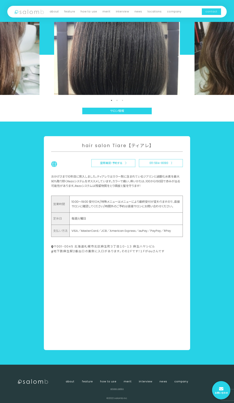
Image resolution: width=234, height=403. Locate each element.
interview (122, 11)
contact (211, 11)
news (138, 11)
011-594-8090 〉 (161, 163)
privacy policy (117, 388)
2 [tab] (117, 100)
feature (69, 11)
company (174, 11)
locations (155, 11)
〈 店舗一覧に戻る (63, 341)
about (54, 11)
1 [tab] (111, 100)
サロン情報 (117, 111)
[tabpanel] (117, 58)
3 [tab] (122, 100)
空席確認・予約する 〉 (113, 163)
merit (106, 11)
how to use (89, 11)
